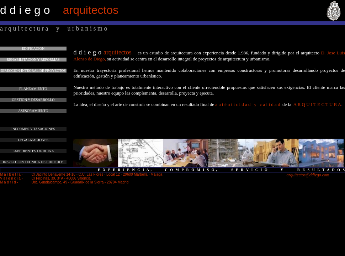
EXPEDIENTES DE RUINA (33, 151)
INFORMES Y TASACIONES (33, 129)
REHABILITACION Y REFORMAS (33, 60)
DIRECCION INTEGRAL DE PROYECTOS (33, 71)
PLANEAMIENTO (33, 89)
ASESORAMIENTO (33, 111)
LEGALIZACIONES (33, 140)
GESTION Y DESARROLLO (33, 100)
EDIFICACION (33, 48)
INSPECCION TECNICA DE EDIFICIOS (33, 162)
